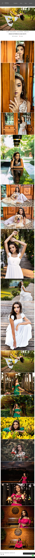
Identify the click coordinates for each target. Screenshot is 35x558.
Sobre (21, 3)
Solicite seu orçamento (29, 553)
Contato (30, 3)
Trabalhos (15, 3)
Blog (26, 3)
